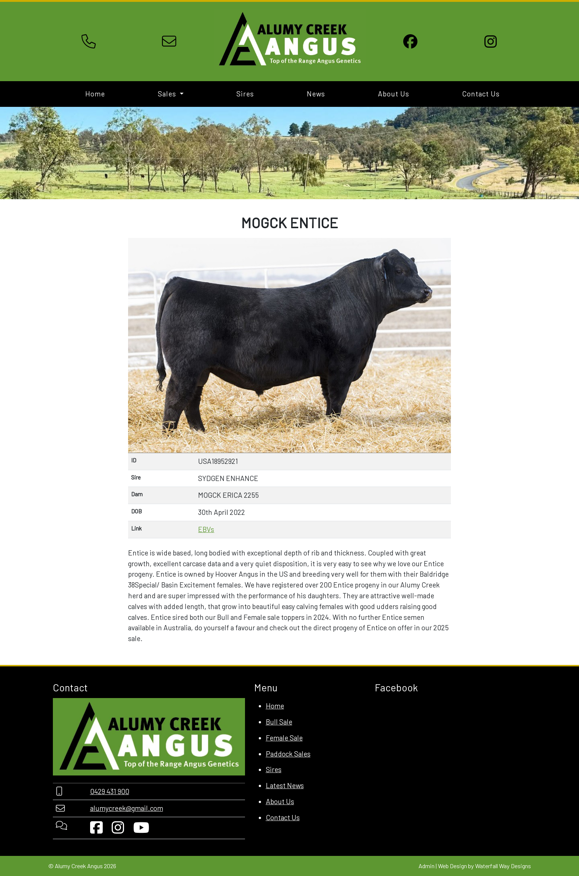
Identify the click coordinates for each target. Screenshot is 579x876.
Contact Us (481, 93)
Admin (427, 865)
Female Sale (284, 737)
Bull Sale (279, 721)
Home (95, 93)
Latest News (285, 785)
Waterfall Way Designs (503, 865)
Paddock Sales (288, 753)
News (316, 93)
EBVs (206, 529)
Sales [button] (168, 93)
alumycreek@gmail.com (126, 808)
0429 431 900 (109, 791)
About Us (393, 93)
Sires (245, 93)
